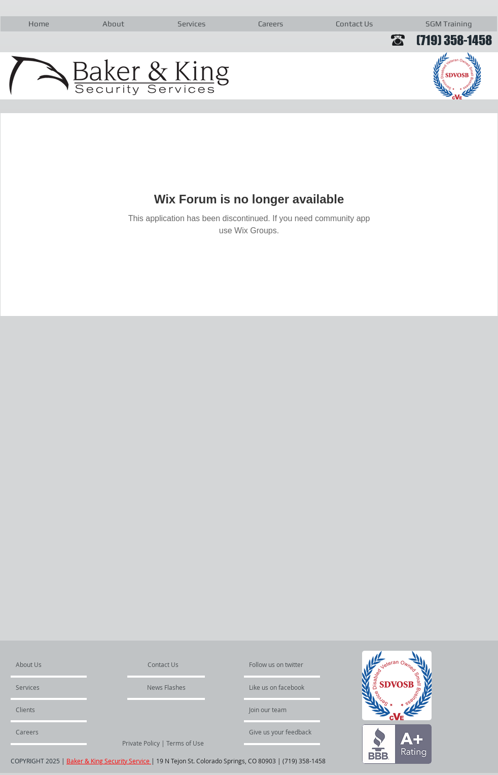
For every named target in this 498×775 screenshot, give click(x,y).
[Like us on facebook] (279, 687)
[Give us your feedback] (285, 731)
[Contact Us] (164, 664)
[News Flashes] (166, 687)
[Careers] (43, 731)
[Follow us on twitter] (277, 664)
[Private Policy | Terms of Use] (163, 743)
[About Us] (54, 664)
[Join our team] (276, 709)
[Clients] (43, 709)
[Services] (45, 687)
